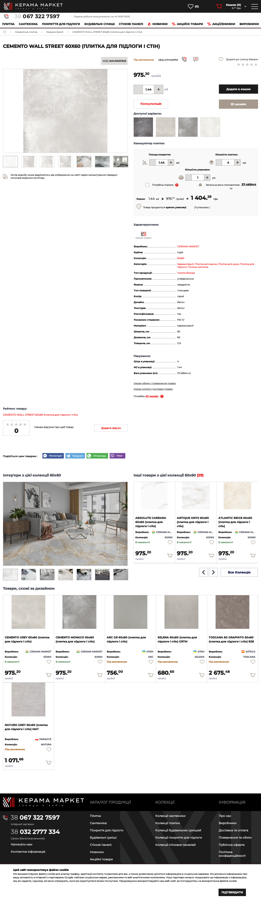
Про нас (225, 816)
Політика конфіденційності (232, 854)
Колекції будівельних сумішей (178, 830)
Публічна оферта (232, 845)
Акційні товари (187, 24)
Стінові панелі (100, 845)
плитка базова (186, 272)
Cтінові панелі (131, 24)
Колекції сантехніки (170, 816)
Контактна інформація (28, 851)
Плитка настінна (198, 267)
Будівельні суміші (99, 24)
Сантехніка (28, 24)
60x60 (180, 258)
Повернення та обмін (235, 837)
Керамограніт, (186, 264)
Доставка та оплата (233, 830)
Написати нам (21, 844)
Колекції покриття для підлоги (178, 837)
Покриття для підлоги (61, 24)
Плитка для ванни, (206, 264)
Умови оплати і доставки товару (153, 389)
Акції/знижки (221, 24)
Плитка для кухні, (229, 264)
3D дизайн (151, 396)
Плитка (8, 24)
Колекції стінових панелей (175, 845)
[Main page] (43, 802)
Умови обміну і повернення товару (155, 383)
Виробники (249, 24)
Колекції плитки (167, 823)
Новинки (157, 24)
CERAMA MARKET (188, 246)
